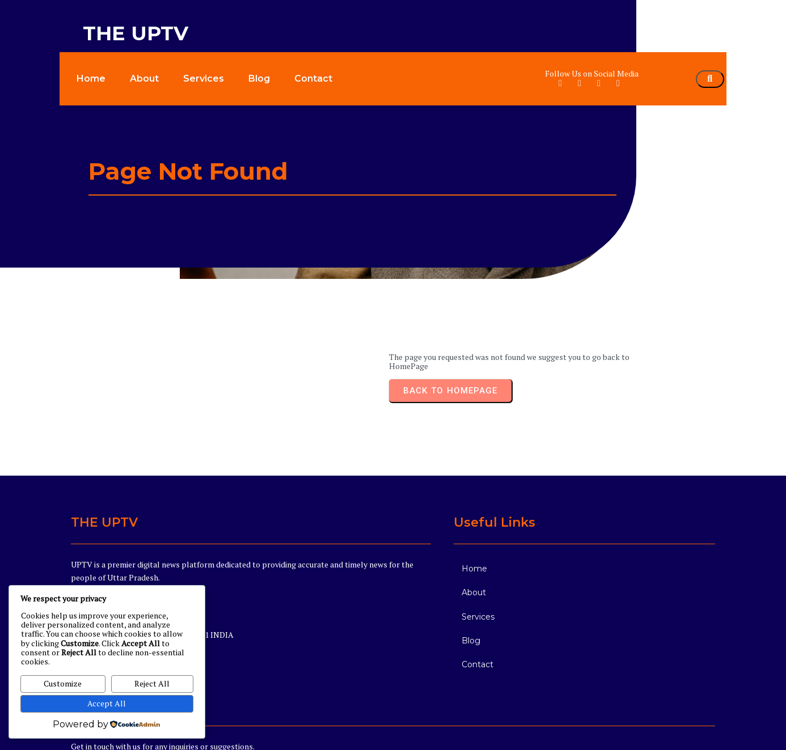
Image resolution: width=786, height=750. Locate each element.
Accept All (106, 703)
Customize (63, 683)
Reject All (152, 683)
